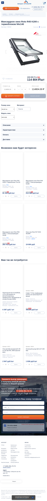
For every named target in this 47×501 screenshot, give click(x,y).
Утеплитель (4, 458)
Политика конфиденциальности (32, 457)
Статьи (26, 450)
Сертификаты (28, 453)
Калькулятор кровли (10, 8)
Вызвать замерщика (23, 417)
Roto (7, 184)
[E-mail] (23, 412)
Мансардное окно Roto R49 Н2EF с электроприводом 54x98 (34, 182)
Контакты (27, 455)
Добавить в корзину (12, 96)
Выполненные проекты (30, 448)
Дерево (33, 238)
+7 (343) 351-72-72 (38, 7)
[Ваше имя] (23, 403)
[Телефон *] (23, 407)
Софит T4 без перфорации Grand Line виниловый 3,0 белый (34, 294)
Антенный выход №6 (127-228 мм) (35, 349)
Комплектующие (5, 462)
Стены (2, 445)
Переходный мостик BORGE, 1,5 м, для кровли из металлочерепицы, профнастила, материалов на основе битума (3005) (11, 296)
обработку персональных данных (24, 421)
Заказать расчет (35, 96)
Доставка (27, 452)
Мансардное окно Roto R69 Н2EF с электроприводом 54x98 (10, 233)
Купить (16, 196)
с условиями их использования (23, 498)
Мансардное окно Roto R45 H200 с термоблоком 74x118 (11, 181)
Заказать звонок (38, 9)
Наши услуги (28, 446)
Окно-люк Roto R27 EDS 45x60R (33, 232)
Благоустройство (15, 462)
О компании (27, 445)
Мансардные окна (15, 452)
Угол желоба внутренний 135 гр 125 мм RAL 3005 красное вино (11, 350)
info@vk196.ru (26, 8)
